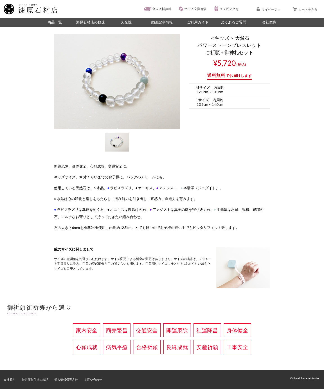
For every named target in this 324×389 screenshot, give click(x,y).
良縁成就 (177, 347)
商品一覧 (54, 22)
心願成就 (86, 347)
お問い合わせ (93, 379)
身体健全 (237, 330)
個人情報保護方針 (66, 379)
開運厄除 (177, 330)
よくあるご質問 (233, 22)
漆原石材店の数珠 (90, 22)
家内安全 (86, 330)
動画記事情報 (162, 22)
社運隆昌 (207, 330)
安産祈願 (207, 347)
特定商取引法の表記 (35, 379)
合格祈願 (147, 347)
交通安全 (147, 330)
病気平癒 (117, 347)
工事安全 (237, 347)
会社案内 (269, 22)
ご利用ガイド (198, 22)
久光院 (126, 22)
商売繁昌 (117, 330)
